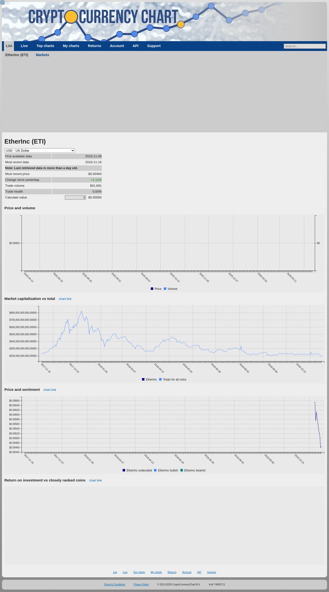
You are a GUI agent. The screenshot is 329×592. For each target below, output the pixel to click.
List (9, 46)
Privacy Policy (141, 584)
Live (24, 46)
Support (154, 46)
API (136, 46)
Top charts (45, 46)
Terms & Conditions (114, 584)
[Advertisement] (164, 95)
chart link (65, 299)
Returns (94, 46)
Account (117, 46)
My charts (71, 46)
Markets (42, 55)
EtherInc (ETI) (16, 55)
